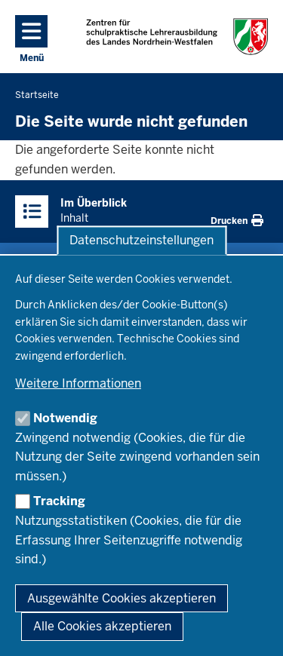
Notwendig (65, 418)
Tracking (59, 501)
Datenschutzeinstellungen (141, 240)
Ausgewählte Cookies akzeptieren (121, 598)
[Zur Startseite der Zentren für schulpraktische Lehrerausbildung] (177, 36)
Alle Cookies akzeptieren (102, 626)
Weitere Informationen (78, 383)
